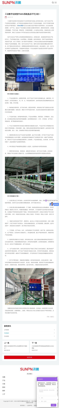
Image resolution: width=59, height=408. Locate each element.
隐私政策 (36, 405)
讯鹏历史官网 (29, 402)
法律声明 (29, 405)
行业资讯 (6, 336)
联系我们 (22, 405)
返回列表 (29, 357)
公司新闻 (6, 330)
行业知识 (6, 333)
